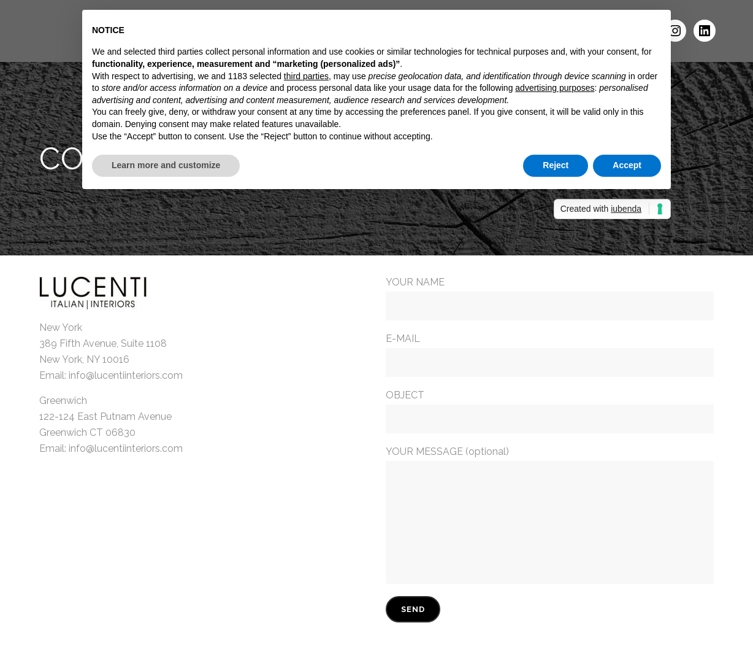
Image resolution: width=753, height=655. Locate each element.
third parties (306, 76)
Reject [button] (555, 165)
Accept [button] (627, 165)
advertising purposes (554, 88)
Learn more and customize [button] (166, 165)
